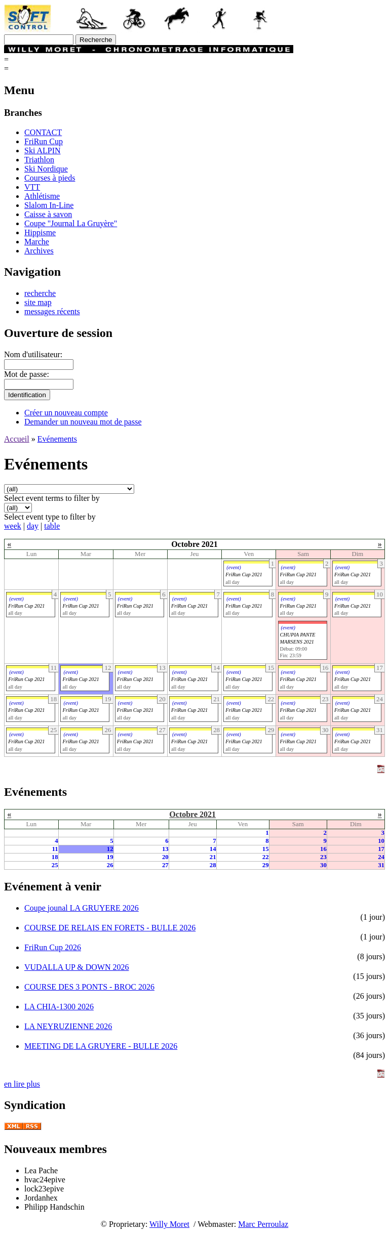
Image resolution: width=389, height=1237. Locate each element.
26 (110, 865)
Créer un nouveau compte (66, 412)
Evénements (57, 439)
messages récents (52, 311)
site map (38, 302)
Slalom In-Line (48, 205)
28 (213, 865)
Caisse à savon (48, 214)
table (52, 526)
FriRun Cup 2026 (52, 947)
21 (213, 857)
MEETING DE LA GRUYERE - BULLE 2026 (100, 1046)
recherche (40, 293)
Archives (39, 250)
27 (165, 865)
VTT (32, 187)
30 (323, 865)
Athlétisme (42, 196)
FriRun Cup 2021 (243, 574)
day (32, 526)
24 (381, 857)
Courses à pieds (49, 178)
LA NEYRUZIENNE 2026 (68, 1026)
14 (213, 848)
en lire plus (22, 1084)
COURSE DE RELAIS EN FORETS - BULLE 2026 (110, 927)
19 (110, 857)
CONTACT (43, 132)
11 (55, 848)
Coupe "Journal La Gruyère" (70, 223)
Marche (36, 241)
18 (55, 857)
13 (165, 848)
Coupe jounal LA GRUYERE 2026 (81, 908)
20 (165, 857)
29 (265, 865)
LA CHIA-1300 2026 (59, 1006)
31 (381, 865)
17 (381, 848)
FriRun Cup (43, 141)
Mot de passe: (26, 374)
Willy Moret (169, 1224)
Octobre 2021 (192, 814)
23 (323, 857)
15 (265, 848)
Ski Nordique (46, 168)
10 (381, 840)
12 (110, 848)
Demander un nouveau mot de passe (82, 421)
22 (265, 857)
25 (55, 865)
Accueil (16, 439)
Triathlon (39, 159)
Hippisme (40, 232)
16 (323, 848)
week (12, 526)
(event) (233, 567)
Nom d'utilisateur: (33, 354)
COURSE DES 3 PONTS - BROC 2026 (89, 987)
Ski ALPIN (42, 150)
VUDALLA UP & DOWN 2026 (76, 967)
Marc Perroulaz (263, 1224)
